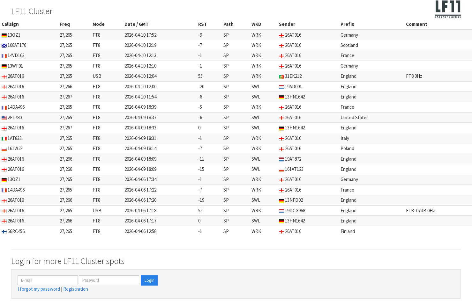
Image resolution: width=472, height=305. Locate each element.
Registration (75, 289)
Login (149, 280)
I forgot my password (39, 289)
